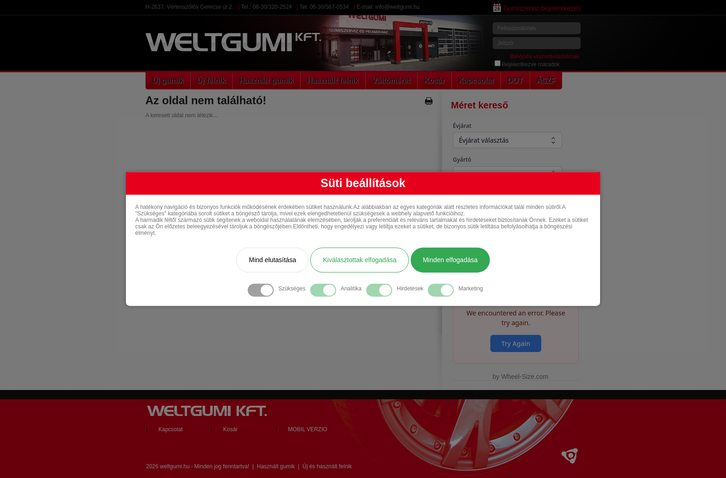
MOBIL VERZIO (307, 429)
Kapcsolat (476, 80)
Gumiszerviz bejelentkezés (537, 8)
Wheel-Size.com (524, 376)
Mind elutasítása (272, 260)
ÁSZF (546, 80)
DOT (515, 80)
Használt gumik (266, 80)
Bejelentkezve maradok (527, 64)
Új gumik (168, 80)
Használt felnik (333, 80)
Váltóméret (391, 80)
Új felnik (211, 80)
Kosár (434, 80)
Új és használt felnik (327, 466)
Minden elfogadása (450, 260)
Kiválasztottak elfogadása (359, 260)
